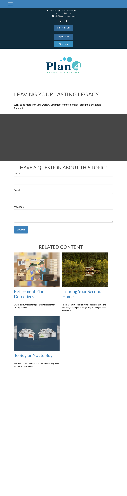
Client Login (63, 44)
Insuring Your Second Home (81, 294)
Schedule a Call (63, 28)
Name (17, 173)
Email (17, 190)
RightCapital (63, 37)
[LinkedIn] (60, 21)
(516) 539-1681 (63, 13)
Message (19, 207)
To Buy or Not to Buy (33, 355)
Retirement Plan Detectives (29, 294)
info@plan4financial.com (63, 16)
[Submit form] (21, 229)
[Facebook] (66, 21)
